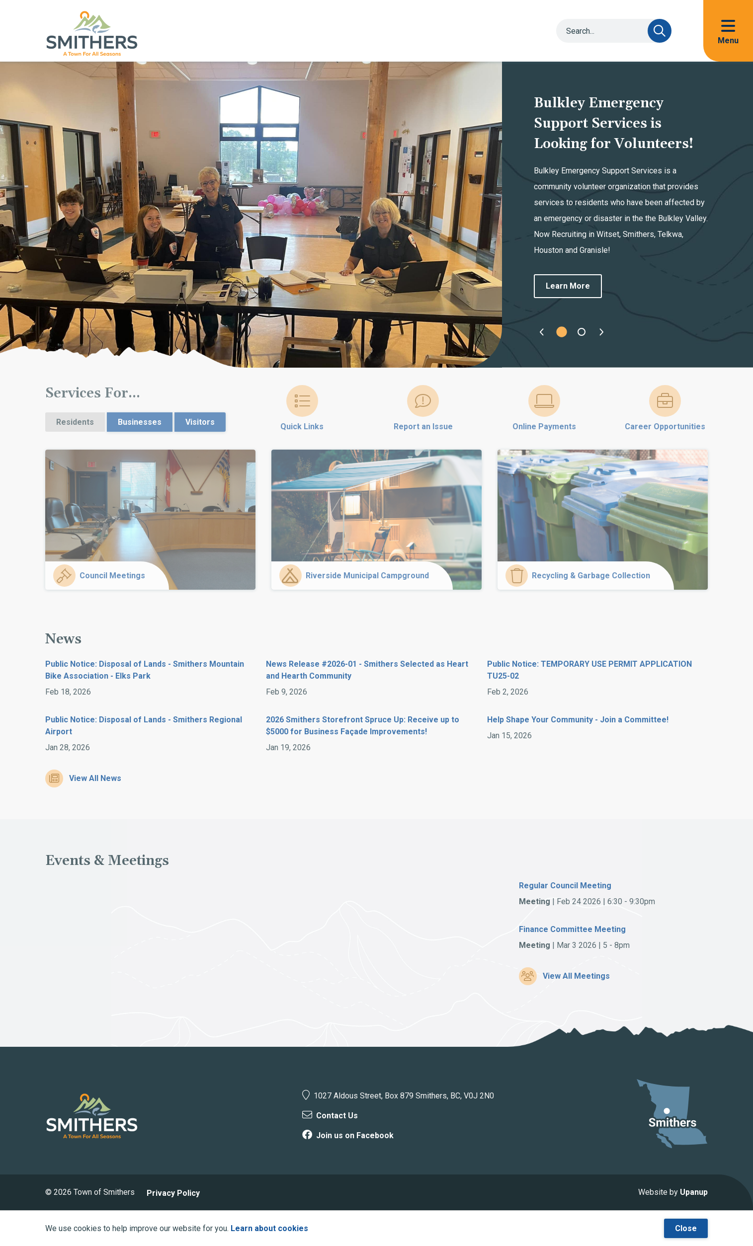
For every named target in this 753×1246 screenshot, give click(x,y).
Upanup (694, 1192)
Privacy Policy (173, 1193)
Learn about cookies (269, 1228)
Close (686, 1228)
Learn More (568, 286)
